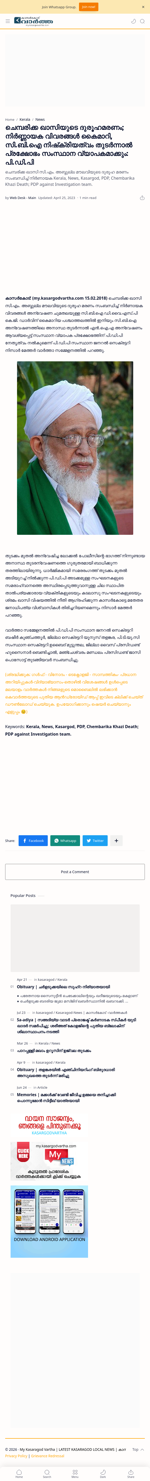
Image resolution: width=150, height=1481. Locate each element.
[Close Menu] (143, 7)
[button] (133, 21)
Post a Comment (75, 871)
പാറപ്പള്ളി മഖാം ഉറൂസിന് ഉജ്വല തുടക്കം (54, 1050)
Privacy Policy (16, 1455)
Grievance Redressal (47, 1455)
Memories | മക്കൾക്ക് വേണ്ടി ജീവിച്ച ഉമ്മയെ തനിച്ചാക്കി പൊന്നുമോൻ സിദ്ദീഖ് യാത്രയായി (66, 1097)
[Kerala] (62, 979)
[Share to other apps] (116, 840)
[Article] (42, 1087)
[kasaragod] (47, 979)
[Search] (142, 21)
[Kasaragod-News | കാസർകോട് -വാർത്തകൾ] (91, 1012)
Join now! (88, 7)
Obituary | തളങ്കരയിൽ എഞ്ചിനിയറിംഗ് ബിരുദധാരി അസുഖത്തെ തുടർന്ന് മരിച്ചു (66, 1072)
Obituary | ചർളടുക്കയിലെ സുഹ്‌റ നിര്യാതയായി (63, 986)
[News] (56, 1043)
